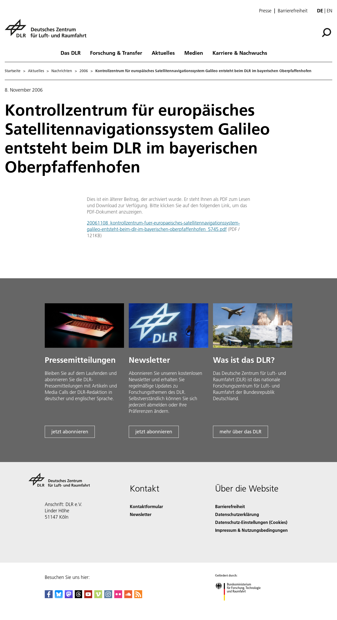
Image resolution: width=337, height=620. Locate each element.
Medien (193, 52)
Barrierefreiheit (293, 11)
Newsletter (140, 514)
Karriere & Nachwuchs (239, 52)
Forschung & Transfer (116, 52)
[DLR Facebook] (49, 596)
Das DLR (71, 52)
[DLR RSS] (138, 596)
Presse (265, 11)
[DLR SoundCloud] (128, 596)
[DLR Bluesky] (59, 596)
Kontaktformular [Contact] (146, 506)
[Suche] (326, 32)
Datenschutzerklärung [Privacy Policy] (237, 514)
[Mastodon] (69, 596)
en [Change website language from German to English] (329, 11)
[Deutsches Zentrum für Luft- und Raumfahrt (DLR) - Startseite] (48, 31)
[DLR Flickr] (118, 596)
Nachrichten (61, 71)
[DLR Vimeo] (98, 596)
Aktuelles (163, 52)
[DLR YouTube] (88, 596)
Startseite (13, 71)
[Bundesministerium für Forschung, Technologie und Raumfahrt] (240, 605)
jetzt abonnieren (69, 432)
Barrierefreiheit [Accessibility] (230, 506)
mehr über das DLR (240, 432)
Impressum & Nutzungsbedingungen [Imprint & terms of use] (251, 530)
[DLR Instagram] (108, 596)
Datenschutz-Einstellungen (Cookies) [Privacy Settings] (251, 522)
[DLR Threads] (78, 596)
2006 (84, 71)
